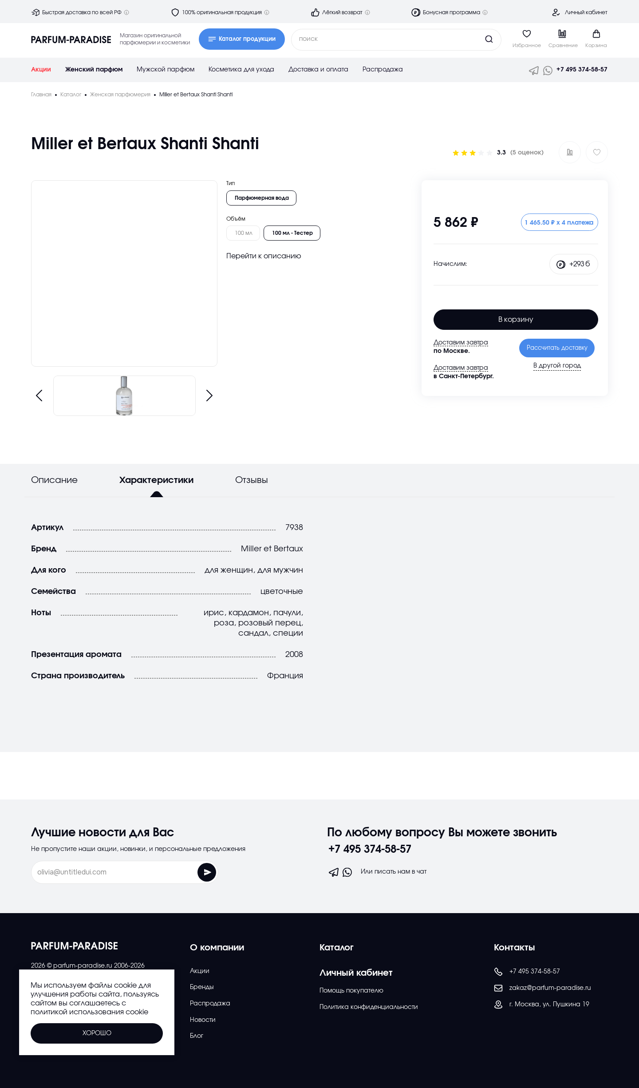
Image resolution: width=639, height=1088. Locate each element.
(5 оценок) (527, 153)
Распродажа (383, 70)
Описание (54, 480)
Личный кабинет (586, 12)
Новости (203, 1020)
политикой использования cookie (89, 1012)
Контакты (514, 947)
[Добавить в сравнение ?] (570, 152)
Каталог (337, 947)
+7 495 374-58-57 (581, 70)
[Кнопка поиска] (472, 39)
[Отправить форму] (187, 872)
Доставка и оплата (318, 70)
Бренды (202, 987)
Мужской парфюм (165, 70)
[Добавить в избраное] (597, 152)
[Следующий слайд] (209, 396)
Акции (41, 70)
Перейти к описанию (263, 256)
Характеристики (156, 480)
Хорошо (97, 1033)
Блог (196, 1036)
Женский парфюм (93, 70)
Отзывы (251, 480)
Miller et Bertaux (272, 549)
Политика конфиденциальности (369, 1007)
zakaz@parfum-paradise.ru (542, 988)
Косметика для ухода (241, 70)
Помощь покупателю (351, 991)
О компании (217, 947)
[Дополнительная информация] (126, 12)
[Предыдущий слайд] (39, 396)
